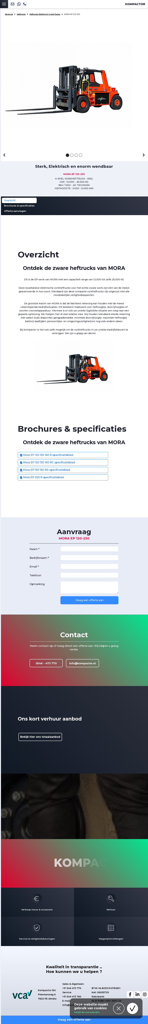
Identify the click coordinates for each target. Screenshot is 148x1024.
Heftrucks (21, 14)
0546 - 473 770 (46, 663)
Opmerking (37, 584)
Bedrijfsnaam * (39, 557)
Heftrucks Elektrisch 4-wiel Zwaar (45, 14)
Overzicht (10, 200)
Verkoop (9, 14)
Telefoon (35, 575)
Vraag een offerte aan (89, 600)
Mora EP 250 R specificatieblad (42, 477)
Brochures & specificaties (19, 205)
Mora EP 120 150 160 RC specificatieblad (47, 462)
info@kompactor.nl (82, 663)
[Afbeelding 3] (76, 155)
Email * (34, 566)
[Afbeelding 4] (80, 155)
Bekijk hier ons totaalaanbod (40, 736)
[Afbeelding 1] (67, 155)
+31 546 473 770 (71, 988)
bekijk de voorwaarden (87, 1012)
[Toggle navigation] (4, 4)
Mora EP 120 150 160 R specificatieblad (46, 454)
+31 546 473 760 (71, 996)
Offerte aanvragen (15, 211)
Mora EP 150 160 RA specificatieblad (45, 469)
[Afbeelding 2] (72, 155)
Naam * (34, 549)
